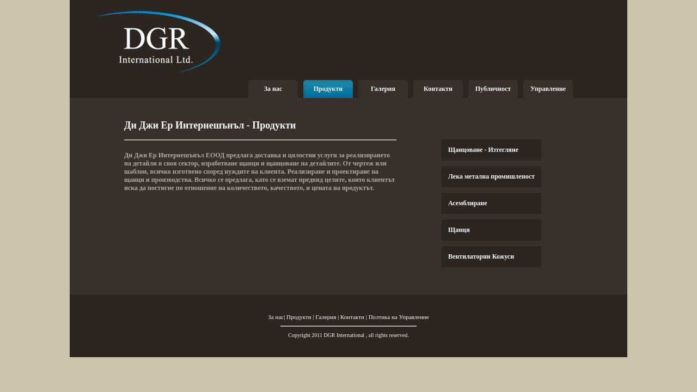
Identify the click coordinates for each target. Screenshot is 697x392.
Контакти (438, 89)
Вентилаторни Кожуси (481, 256)
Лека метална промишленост (491, 176)
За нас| (277, 317)
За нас (273, 89)
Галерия (383, 89)
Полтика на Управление (399, 317)
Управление (548, 89)
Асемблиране (467, 203)
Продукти (328, 89)
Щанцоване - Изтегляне (483, 150)
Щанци (459, 230)
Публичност (493, 89)
